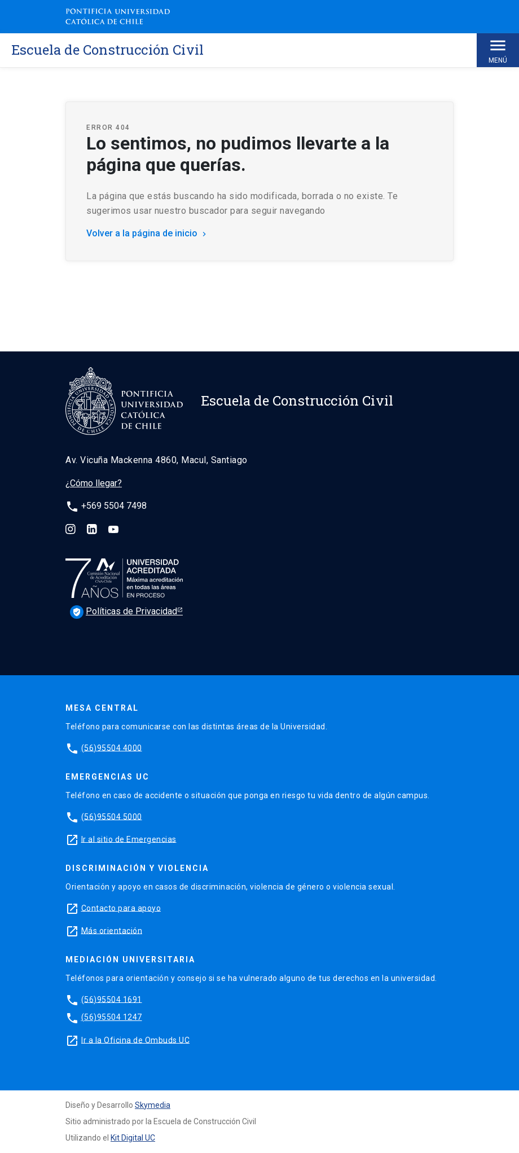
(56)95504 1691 (111, 999)
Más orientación (112, 930)
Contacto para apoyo (121, 907)
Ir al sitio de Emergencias (129, 838)
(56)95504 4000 (111, 747)
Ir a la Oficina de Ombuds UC (135, 1039)
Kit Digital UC (133, 1137)
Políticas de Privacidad (123, 612)
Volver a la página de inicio (147, 233)
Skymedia (152, 1105)
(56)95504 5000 (111, 816)
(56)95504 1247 (111, 1017)
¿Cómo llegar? (93, 483)
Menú (498, 50)
